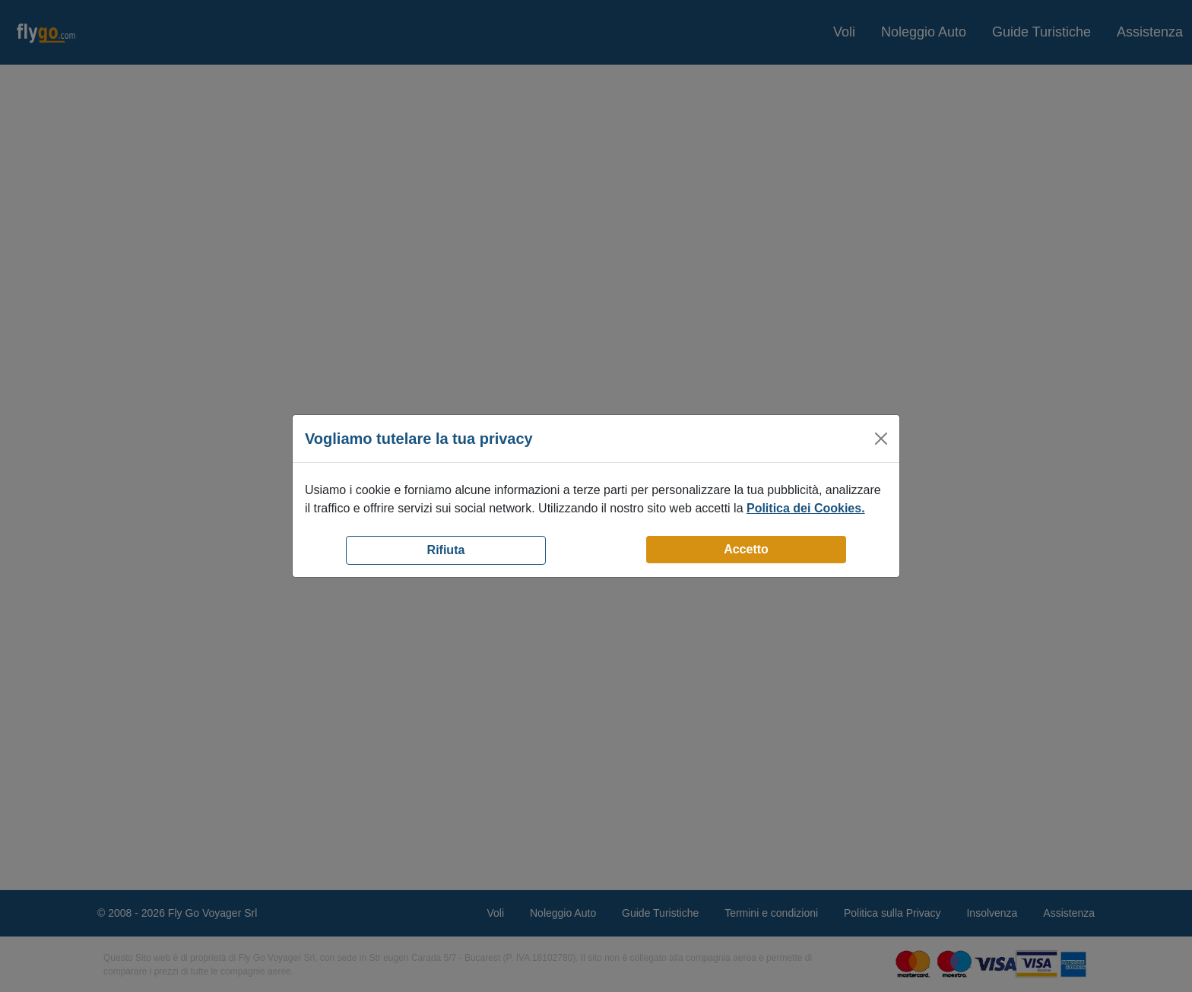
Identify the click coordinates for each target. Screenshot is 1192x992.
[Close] (881, 438)
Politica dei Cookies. (806, 508)
